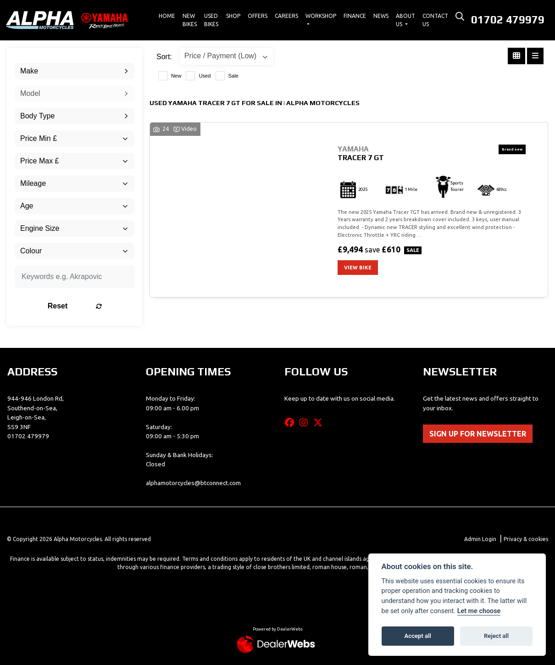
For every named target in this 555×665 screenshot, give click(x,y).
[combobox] (74, 71)
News (380, 16)
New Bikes (190, 20)
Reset (93, 306)
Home (167, 16)
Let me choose (479, 611)
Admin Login (480, 539)
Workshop (320, 16)
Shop (233, 16)
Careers (286, 16)
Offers (257, 16)
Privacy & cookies (526, 539)
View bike (358, 267)
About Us (405, 20)
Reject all (496, 635)
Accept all (418, 635)
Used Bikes (211, 20)
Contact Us (435, 20)
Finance (355, 16)
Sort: (164, 57)
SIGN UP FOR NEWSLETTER (477, 434)
